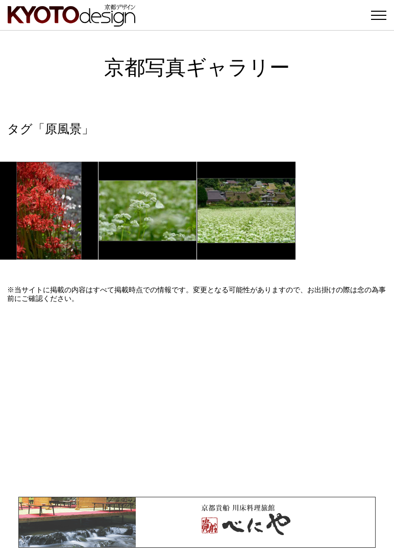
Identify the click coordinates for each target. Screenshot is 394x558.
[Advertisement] (197, 399)
